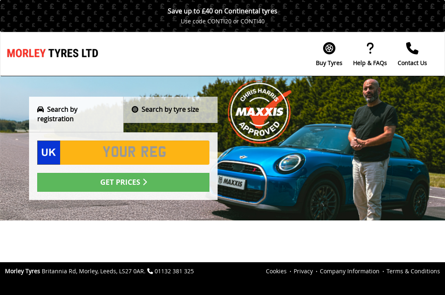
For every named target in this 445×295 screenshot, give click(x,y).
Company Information (350, 271)
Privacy (303, 271)
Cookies (276, 271)
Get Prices (123, 182)
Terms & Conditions (413, 271)
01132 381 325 (174, 271)
